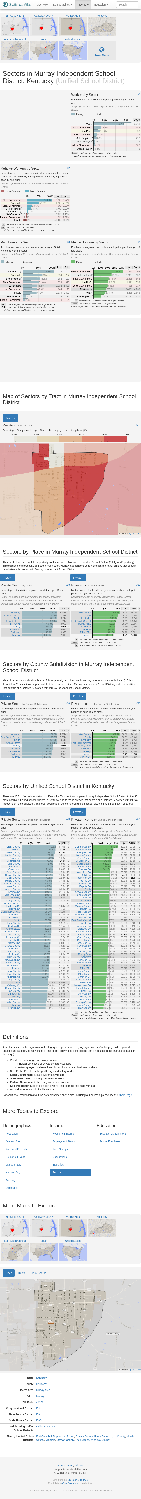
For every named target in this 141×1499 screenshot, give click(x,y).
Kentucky (41, 1377)
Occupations (60, 1156)
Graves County (84, 1436)
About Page (125, 1095)
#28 (68, 703)
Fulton (70, 1436)
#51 (138, 819)
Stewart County (65, 1439)
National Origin (14, 1172)
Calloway (41, 1384)
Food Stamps (60, 1149)
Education (101, 4)
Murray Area (43, 1390)
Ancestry (10, 1180)
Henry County (102, 1436)
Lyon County (118, 1436)
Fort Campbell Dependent (51, 1436)
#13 (68, 585)
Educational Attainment (113, 1133)
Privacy (79, 1465)
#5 (137, 425)
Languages (12, 1187)
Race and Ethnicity (16, 1149)
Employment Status (64, 1141)
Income (83, 4)
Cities (9, 1273)
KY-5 (39, 1420)
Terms (69, 1465)
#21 (138, 585)
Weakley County (100, 1439)
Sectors (57, 1172)
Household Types (15, 1156)
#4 (139, 242)
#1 (139, 94)
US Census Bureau (78, 1480)
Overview (42, 4)
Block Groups (38, 1273)
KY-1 (39, 1408)
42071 (39, 1402)
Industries (58, 1164)
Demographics (62, 4)
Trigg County (82, 1439)
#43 (68, 819)
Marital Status (13, 1164)
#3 (68, 242)
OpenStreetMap (70, 1483)
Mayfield (50, 1439)
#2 (68, 168)
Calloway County (45, 1426)
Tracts (21, 1273)
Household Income (63, 1133)
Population (12, 1133)
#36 (138, 703)
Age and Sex (13, 1141)
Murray (40, 1396)
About (61, 1465)
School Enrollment (110, 1141)
